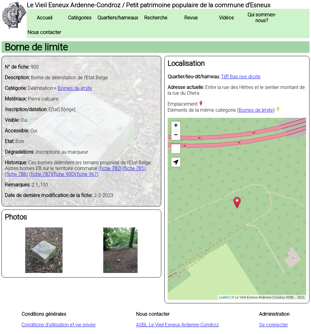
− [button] (176, 135)
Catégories (79, 18)
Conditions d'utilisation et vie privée (59, 325)
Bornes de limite (75, 88)
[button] (175, 162)
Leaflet (224, 297)
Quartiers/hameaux (117, 18)
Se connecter (273, 325)
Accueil (44, 18)
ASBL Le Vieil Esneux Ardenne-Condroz (177, 325)
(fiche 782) (109, 168)
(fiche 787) (40, 174)
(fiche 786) (16, 174)
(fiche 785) (134, 168)
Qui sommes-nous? (262, 17)
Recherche (155, 18)
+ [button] (176, 126)
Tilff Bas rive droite (241, 77)
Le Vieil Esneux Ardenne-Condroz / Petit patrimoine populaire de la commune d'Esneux (148, 5)
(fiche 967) (86, 174)
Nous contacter (44, 32)
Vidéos (226, 18)
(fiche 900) (63, 174)
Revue (191, 18)
